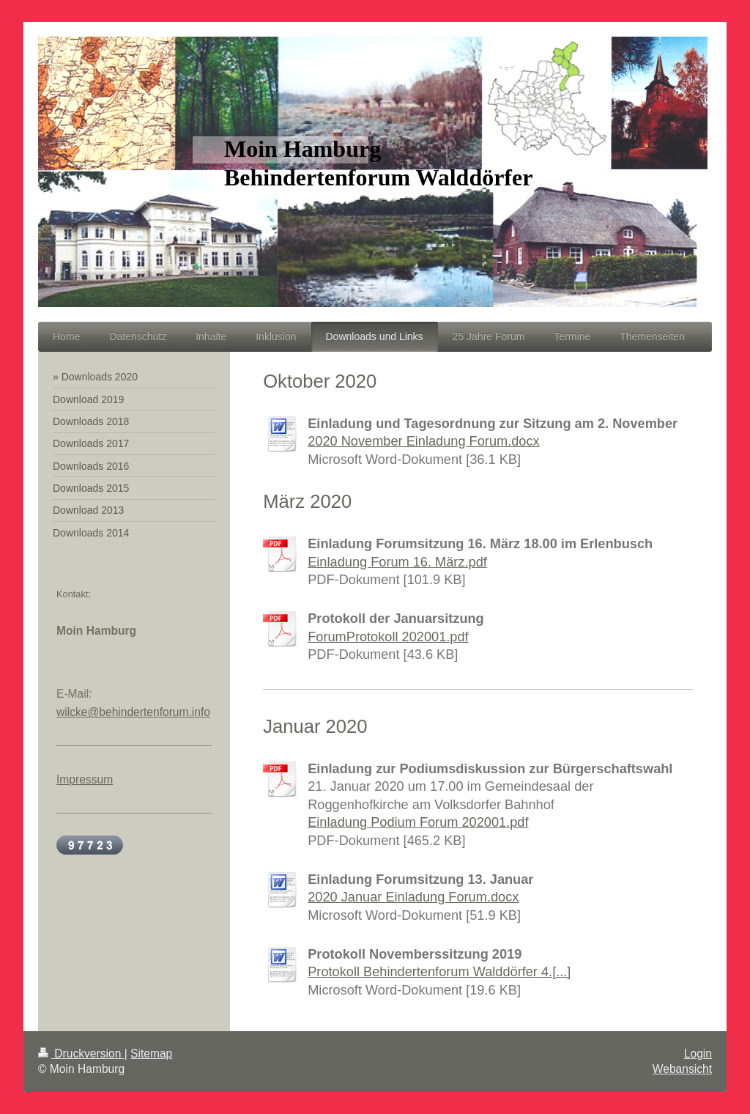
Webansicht (682, 1069)
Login (698, 1053)
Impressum (84, 779)
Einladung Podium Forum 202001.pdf (418, 822)
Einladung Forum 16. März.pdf (397, 562)
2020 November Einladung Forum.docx (423, 441)
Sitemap (151, 1053)
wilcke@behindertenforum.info (133, 712)
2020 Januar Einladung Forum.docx (413, 897)
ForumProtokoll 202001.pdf (388, 637)
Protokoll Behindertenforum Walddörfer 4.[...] (439, 971)
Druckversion (81, 1053)
